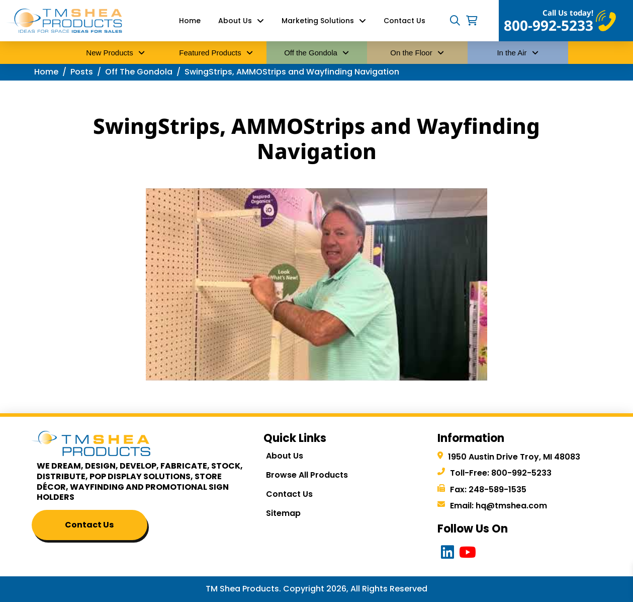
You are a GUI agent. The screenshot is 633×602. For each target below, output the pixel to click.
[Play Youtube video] (317, 284)
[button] (455, 21)
